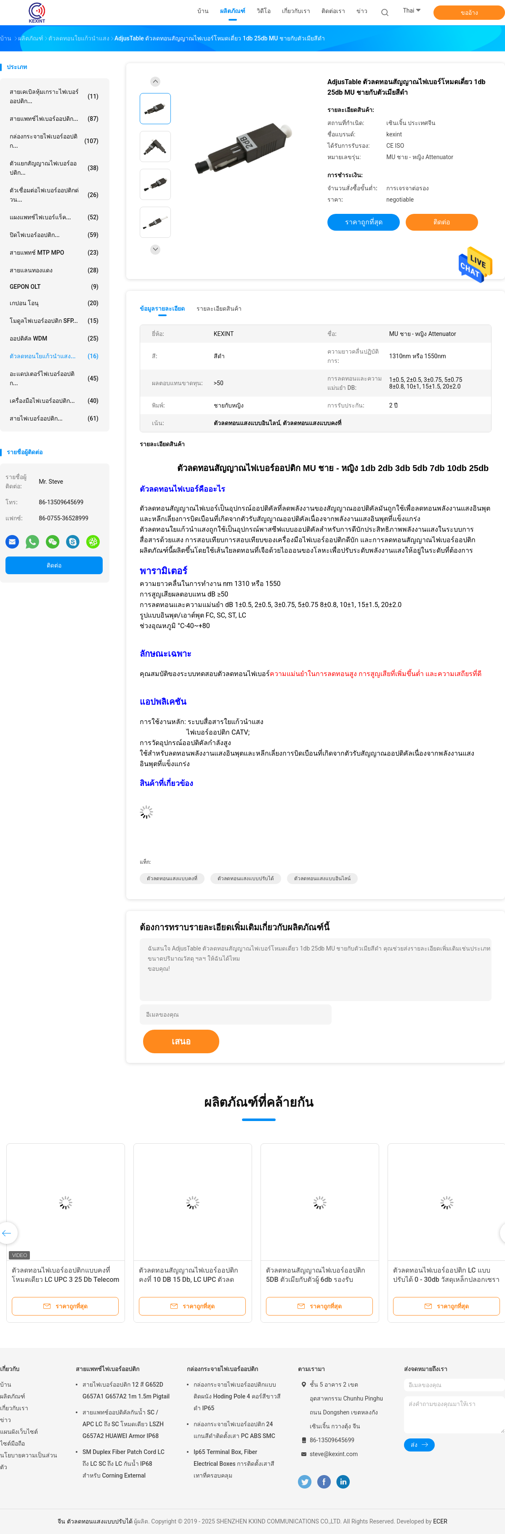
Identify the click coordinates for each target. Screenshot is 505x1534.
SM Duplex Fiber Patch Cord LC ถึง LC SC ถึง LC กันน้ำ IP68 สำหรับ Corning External (123, 1464)
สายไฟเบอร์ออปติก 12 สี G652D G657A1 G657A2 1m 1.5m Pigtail (126, 1390)
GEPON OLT (54, 286)
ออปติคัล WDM (54, 338)
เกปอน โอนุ (54, 303)
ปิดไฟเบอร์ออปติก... (54, 235)
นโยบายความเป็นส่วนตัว (28, 1461)
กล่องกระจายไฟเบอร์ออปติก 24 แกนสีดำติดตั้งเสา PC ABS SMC (234, 1430)
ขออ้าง (469, 12)
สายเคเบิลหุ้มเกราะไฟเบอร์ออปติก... (54, 96)
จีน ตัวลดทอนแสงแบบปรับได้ (95, 1521)
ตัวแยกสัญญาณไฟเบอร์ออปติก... (54, 168)
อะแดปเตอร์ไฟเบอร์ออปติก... (54, 378)
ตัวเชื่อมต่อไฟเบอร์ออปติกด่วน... (54, 195)
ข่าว (5, 1420)
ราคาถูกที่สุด (364, 222)
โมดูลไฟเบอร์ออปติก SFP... (54, 321)
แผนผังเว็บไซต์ (19, 1431)
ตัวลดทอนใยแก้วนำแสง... (54, 356)
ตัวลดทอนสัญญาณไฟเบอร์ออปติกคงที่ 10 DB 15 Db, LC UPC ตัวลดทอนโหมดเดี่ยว (188, 1279)
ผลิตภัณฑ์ (12, 1396)
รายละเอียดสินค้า (219, 308)
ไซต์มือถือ (12, 1443)
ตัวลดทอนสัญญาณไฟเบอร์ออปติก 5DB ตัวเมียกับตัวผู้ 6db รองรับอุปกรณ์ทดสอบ (315, 1279)
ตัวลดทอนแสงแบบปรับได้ (246, 879)
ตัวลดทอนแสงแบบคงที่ (172, 879)
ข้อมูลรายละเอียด (162, 308)
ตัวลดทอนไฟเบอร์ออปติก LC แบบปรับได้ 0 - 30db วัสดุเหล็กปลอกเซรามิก (446, 1279)
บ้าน (5, 1384)
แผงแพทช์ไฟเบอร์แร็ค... (54, 217)
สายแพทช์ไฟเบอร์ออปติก (107, 1369)
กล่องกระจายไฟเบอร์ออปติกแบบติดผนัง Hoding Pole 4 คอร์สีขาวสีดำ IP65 (237, 1396)
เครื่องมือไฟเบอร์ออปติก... (54, 401)
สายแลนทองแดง (54, 270)
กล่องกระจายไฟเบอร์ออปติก (222, 1369)
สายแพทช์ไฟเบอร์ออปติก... (54, 119)
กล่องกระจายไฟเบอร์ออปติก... (54, 141)
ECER (440, 1521)
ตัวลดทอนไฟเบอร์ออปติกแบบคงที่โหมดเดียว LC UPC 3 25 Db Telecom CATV (66, 1279)
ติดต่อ (54, 565)
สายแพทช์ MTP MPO (54, 252)
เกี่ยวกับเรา (14, 1408)
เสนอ (181, 1041)
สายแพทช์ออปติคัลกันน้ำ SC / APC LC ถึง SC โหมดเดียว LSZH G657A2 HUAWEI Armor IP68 (123, 1424)
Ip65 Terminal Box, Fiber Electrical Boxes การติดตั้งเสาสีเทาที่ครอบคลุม (234, 1464)
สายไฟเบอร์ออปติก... (54, 418)
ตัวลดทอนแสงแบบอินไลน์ (322, 879)
